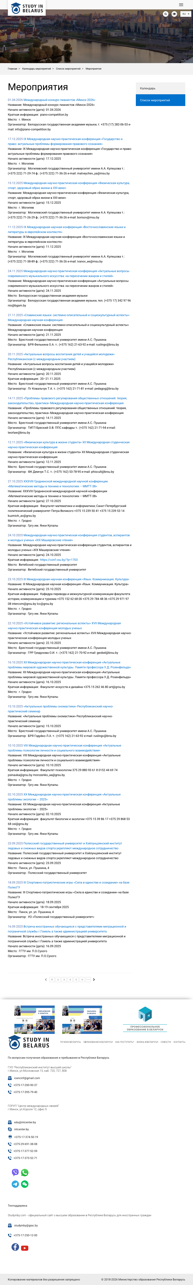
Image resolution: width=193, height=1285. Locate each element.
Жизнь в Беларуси (147, 1042)
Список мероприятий (155, 100)
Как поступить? (124, 1042)
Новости (166, 1042)
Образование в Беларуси (98, 1042)
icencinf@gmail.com (27, 1078)
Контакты (179, 1042)
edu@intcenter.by (25, 1122)
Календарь (147, 88)
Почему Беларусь (70, 1042)
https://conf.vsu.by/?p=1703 (59, 560)
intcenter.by (21, 1129)
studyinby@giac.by (26, 1225)
